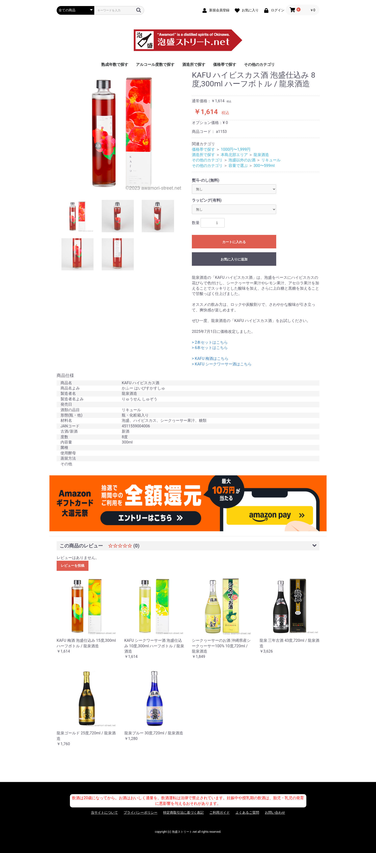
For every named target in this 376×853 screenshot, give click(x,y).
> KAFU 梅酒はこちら (210, 358)
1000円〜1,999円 (235, 149)
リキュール (271, 160)
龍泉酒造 (261, 154)
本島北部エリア (234, 154)
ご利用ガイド (219, 812)
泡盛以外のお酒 (241, 160)
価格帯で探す (224, 64)
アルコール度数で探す (155, 64)
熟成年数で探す (114, 64)
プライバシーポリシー (140, 812)
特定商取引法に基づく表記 (183, 812)
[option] (122, 132)
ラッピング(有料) (207, 200)
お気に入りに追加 (234, 259)
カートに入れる (234, 242)
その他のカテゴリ (259, 64)
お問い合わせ (275, 812)
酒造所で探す (193, 64)
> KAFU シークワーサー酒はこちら (222, 364)
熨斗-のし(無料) (205, 180)
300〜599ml (264, 165)
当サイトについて (104, 812)
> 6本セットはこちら (210, 347)
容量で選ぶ (238, 165)
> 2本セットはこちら (210, 342)
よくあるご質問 (247, 812)
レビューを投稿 (72, 565)
